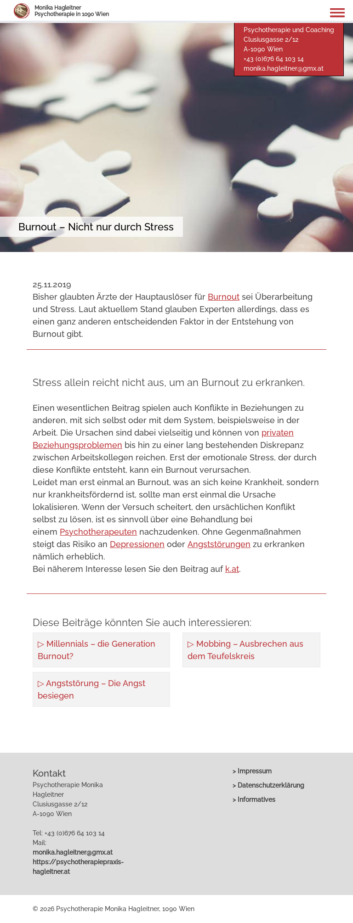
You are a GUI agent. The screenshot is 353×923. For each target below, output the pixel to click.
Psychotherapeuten (98, 532)
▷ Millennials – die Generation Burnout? (96, 650)
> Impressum (252, 771)
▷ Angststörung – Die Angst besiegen (91, 689)
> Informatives (254, 799)
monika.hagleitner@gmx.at (284, 68)
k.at (232, 569)
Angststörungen (219, 544)
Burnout (223, 297)
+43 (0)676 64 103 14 (274, 58)
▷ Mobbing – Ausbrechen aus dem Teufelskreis (245, 650)
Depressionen (137, 544)
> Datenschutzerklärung (268, 785)
